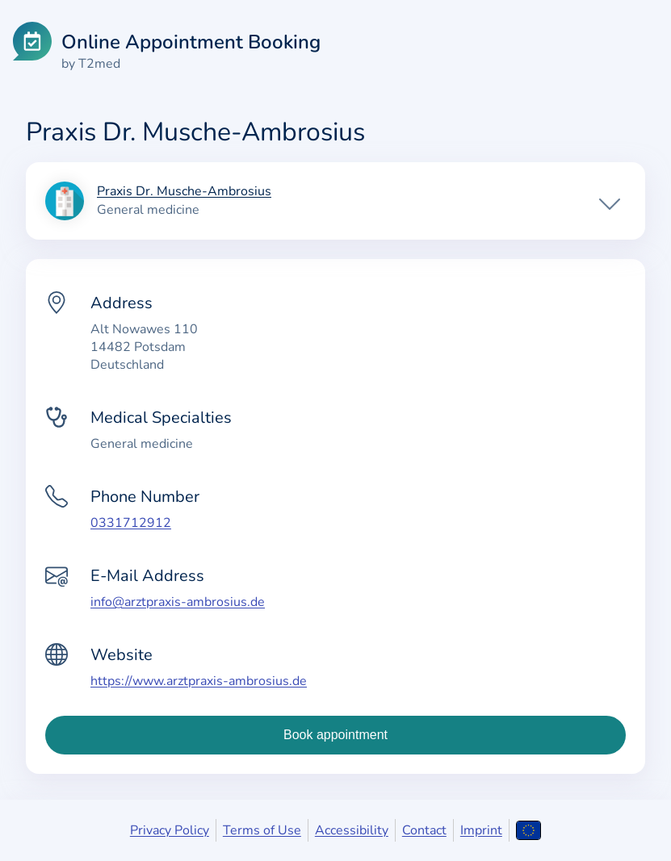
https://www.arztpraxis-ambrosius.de (198, 681)
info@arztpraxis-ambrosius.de (177, 602)
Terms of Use (262, 830)
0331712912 (130, 523)
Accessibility (351, 830)
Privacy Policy (169, 830)
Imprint (481, 830)
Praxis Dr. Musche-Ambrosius (184, 192)
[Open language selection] (528, 830)
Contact (424, 830)
